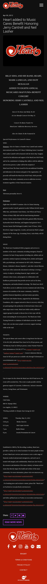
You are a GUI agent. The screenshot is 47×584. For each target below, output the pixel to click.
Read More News (13, 522)
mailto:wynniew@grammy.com (13, 353)
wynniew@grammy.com (33, 349)
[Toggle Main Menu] (41, 5)
